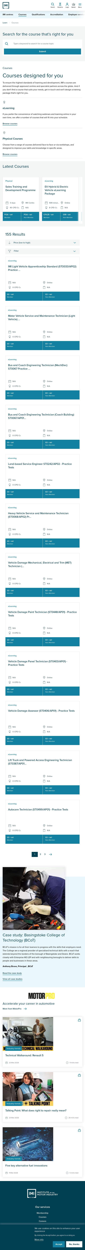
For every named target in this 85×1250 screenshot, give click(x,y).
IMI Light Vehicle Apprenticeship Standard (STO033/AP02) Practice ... (42, 268)
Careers (42, 1221)
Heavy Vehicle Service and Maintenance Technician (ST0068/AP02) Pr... (38, 515)
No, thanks (74, 1244)
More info (39, 1240)
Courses (42, 1217)
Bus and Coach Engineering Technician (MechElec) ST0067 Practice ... (37, 367)
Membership (42, 1213)
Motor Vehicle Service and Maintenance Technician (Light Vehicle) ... (41, 317)
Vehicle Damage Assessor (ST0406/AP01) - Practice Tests (41, 710)
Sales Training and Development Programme (20, 188)
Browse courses (10, 123)
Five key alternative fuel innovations (26, 1165)
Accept (58, 1244)
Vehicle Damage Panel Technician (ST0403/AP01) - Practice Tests (37, 663)
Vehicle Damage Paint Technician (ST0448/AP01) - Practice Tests (42, 614)
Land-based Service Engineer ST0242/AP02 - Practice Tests (40, 465)
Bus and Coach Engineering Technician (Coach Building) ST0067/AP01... (41, 416)
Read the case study (12, 973)
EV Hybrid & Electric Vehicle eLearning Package (56, 190)
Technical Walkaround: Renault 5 (24, 1055)
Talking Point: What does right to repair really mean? (35, 1110)
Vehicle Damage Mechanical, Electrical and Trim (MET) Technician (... (39, 564)
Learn (5, 23)
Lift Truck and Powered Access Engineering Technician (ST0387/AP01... (40, 762)
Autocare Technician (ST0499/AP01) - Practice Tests (38, 809)
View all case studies (12, 979)
